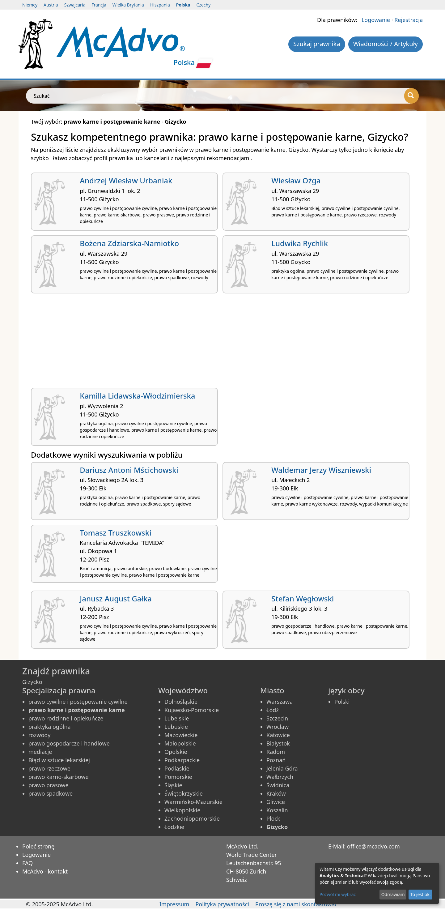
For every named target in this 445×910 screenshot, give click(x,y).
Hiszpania (160, 5)
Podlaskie (176, 768)
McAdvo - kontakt (45, 871)
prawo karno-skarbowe (58, 776)
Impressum (174, 904)
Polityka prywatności (222, 904)
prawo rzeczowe (49, 768)
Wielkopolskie (182, 810)
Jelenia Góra (282, 768)
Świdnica (277, 785)
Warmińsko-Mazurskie (193, 801)
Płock (273, 818)
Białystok (278, 743)
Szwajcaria (75, 5)
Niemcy (29, 5)
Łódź (272, 710)
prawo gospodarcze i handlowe (69, 743)
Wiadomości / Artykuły (385, 44)
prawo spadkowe (50, 793)
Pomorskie (178, 776)
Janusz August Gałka (116, 598)
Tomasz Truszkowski (115, 533)
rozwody (39, 735)
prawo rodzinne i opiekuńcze (65, 718)
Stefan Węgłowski (302, 598)
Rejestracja (408, 19)
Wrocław (277, 726)
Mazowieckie (180, 735)
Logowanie (376, 19)
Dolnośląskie (180, 701)
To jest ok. (420, 894)
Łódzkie (174, 827)
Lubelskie (176, 718)
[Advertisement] (216, 343)
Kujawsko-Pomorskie (191, 710)
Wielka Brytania (128, 5)
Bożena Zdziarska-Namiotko (129, 243)
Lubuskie (176, 726)
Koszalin (277, 810)
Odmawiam (393, 894)
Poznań (276, 760)
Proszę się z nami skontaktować (296, 904)
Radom (275, 751)
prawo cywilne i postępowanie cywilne (78, 701)
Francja (98, 5)
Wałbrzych (279, 776)
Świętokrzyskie (183, 793)
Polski (342, 701)
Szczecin (277, 718)
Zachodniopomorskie (192, 818)
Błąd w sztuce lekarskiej (59, 760)
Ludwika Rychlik (299, 243)
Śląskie (173, 785)
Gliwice (275, 801)
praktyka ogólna (49, 726)
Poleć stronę (38, 846)
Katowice (278, 735)
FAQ (27, 863)
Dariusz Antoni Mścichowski (129, 470)
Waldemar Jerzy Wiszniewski (321, 470)
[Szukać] (411, 96)
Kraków (276, 793)
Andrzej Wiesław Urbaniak (126, 180)
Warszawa (279, 701)
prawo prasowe (48, 785)
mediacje (40, 751)
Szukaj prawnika (316, 44)
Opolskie (175, 751)
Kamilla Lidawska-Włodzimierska (137, 396)
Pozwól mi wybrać (338, 894)
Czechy (204, 5)
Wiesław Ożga (295, 180)
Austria (51, 5)
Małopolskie (180, 743)
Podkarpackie (182, 760)
